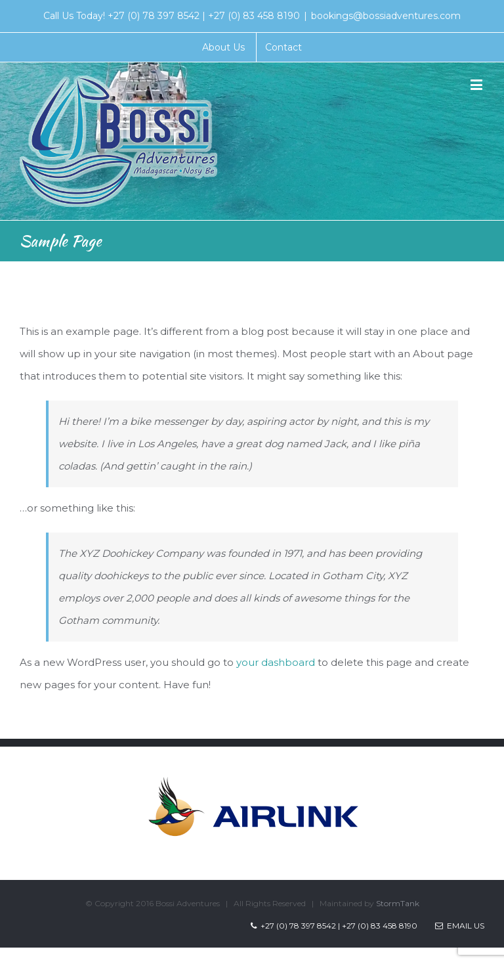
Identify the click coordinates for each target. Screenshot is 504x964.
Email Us (459, 926)
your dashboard (275, 662)
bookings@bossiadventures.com (386, 16)
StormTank (397, 903)
